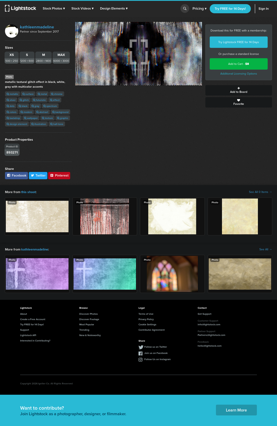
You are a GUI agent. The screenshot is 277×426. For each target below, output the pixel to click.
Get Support (204, 313)
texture (47, 118)
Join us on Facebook (156, 353)
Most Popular (86, 324)
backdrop (13, 118)
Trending (84, 330)
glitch (24, 100)
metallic (12, 94)
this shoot (28, 192)
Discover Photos (88, 313)
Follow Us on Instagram (157, 359)
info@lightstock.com (209, 324)
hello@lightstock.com (210, 345)
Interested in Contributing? (35, 340)
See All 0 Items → (260, 192)
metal (42, 94)
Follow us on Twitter (155, 346)
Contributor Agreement (151, 330)
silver (11, 100)
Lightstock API (28, 335)
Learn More (236, 410)
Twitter (38, 175)
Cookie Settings (147, 324)
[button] (54, 8)
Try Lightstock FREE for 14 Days (238, 42)
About (23, 313)
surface (28, 94)
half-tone (56, 124)
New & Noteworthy (90, 335)
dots (11, 106)
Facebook (16, 175)
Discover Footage (89, 319)
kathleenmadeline (37, 27)
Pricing (199, 8)
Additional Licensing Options (238, 73)
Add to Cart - (238, 64)
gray (35, 106)
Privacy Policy (146, 319)
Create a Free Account (32, 319)
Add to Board (238, 90)
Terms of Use (145, 313)
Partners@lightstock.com (211, 335)
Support (24, 330)
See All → (265, 249)
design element (17, 124)
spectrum (50, 106)
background (60, 112)
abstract (42, 112)
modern (26, 112)
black (23, 106)
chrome (57, 94)
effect (55, 100)
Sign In (264, 8)
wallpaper (31, 118)
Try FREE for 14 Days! (230, 8)
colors (11, 112)
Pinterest (59, 175)
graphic (62, 118)
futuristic (39, 100)
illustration (38, 124)
